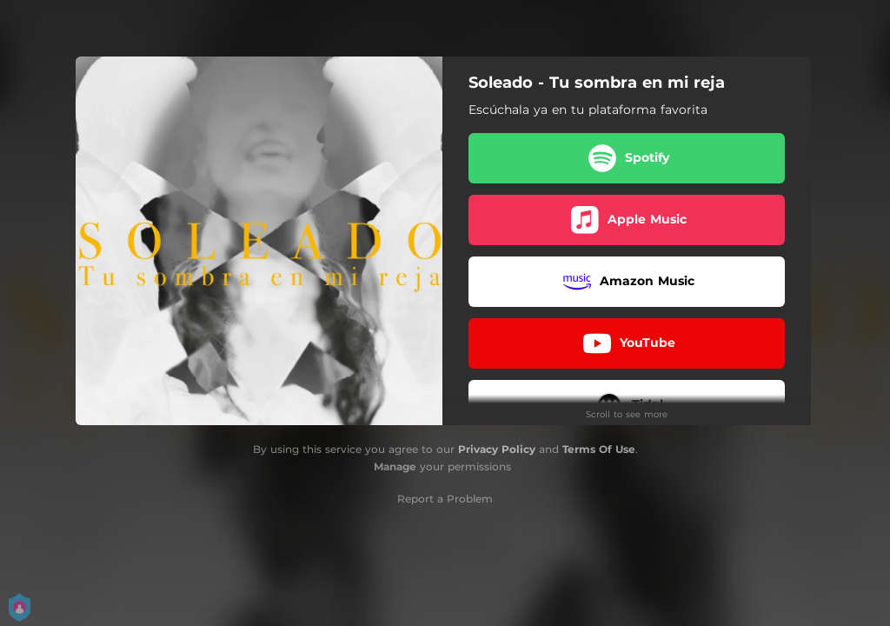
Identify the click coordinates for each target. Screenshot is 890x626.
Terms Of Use (598, 449)
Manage (395, 466)
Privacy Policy (496, 449)
